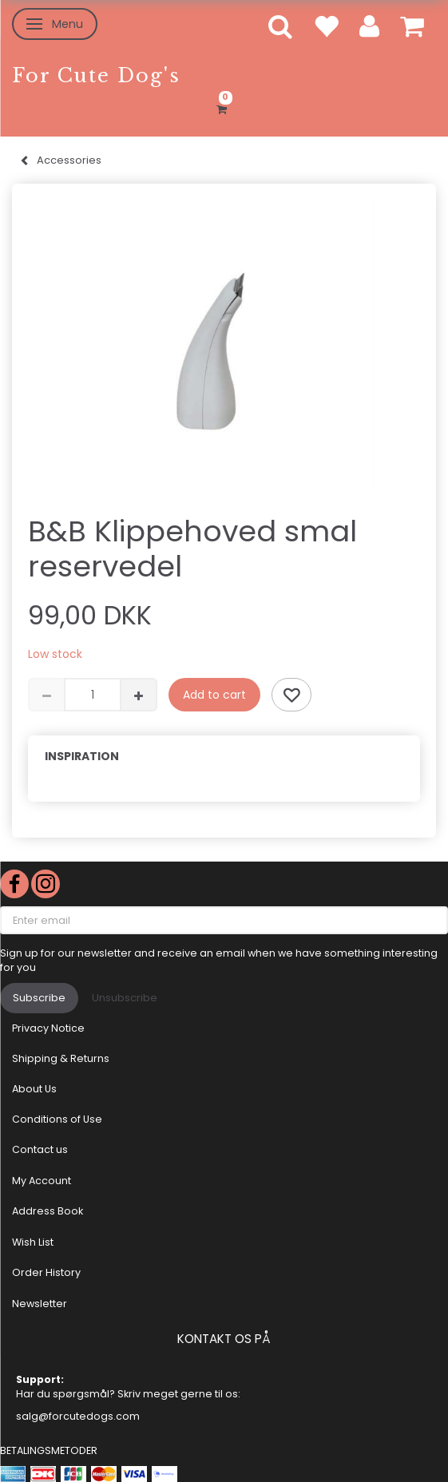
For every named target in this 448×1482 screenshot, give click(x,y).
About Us (34, 1089)
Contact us (40, 1149)
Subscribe (39, 997)
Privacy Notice (48, 1028)
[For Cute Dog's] (96, 75)
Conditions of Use (57, 1119)
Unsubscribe (124, 997)
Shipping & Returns (60, 1058)
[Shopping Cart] (224, 107)
